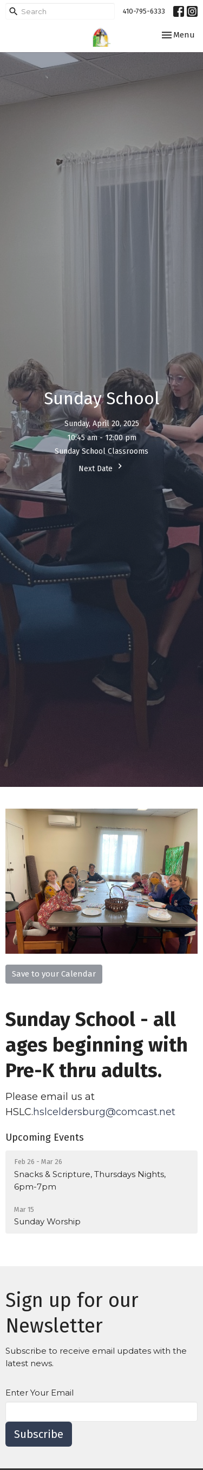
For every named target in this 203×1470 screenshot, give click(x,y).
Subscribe (38, 1434)
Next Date (101, 467)
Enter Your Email (39, 1392)
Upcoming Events (44, 1137)
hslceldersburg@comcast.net (105, 1112)
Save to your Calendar (54, 974)
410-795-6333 (144, 11)
